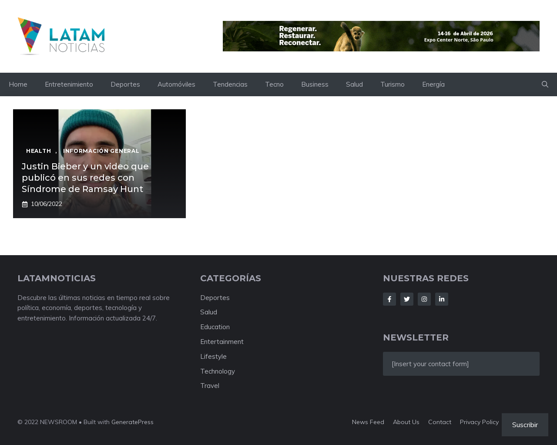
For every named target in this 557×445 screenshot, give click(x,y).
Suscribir (525, 424)
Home (18, 84)
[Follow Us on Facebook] (389, 299)
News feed (368, 422)
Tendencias (230, 84)
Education (215, 327)
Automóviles (176, 84)
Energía (433, 84)
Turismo (392, 84)
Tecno (274, 84)
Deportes (125, 84)
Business (315, 84)
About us (406, 422)
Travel (209, 385)
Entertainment (222, 341)
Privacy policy (479, 422)
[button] (545, 84)
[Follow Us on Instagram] (424, 299)
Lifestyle (213, 356)
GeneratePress (132, 422)
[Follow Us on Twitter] (406, 299)
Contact (439, 422)
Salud (354, 84)
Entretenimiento (69, 84)
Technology (217, 371)
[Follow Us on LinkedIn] (441, 299)
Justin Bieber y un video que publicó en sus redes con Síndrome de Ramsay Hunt (85, 177)
